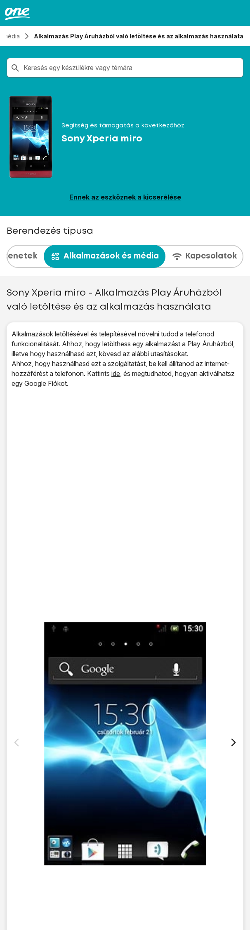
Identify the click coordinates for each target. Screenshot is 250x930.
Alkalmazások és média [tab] (104, 256)
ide (115, 373)
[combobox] (132, 67)
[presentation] (125, 256)
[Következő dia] (233, 742)
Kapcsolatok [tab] (204, 256)
